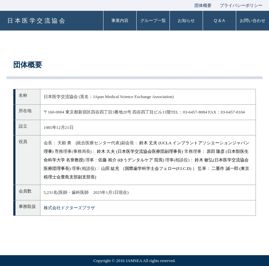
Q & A (219, 20)
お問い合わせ (252, 20)
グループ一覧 (153, 20)
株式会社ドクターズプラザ (69, 207)
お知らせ (186, 20)
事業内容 (119, 20)
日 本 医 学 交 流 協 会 (36, 20)
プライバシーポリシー (241, 5)
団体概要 (203, 5)
